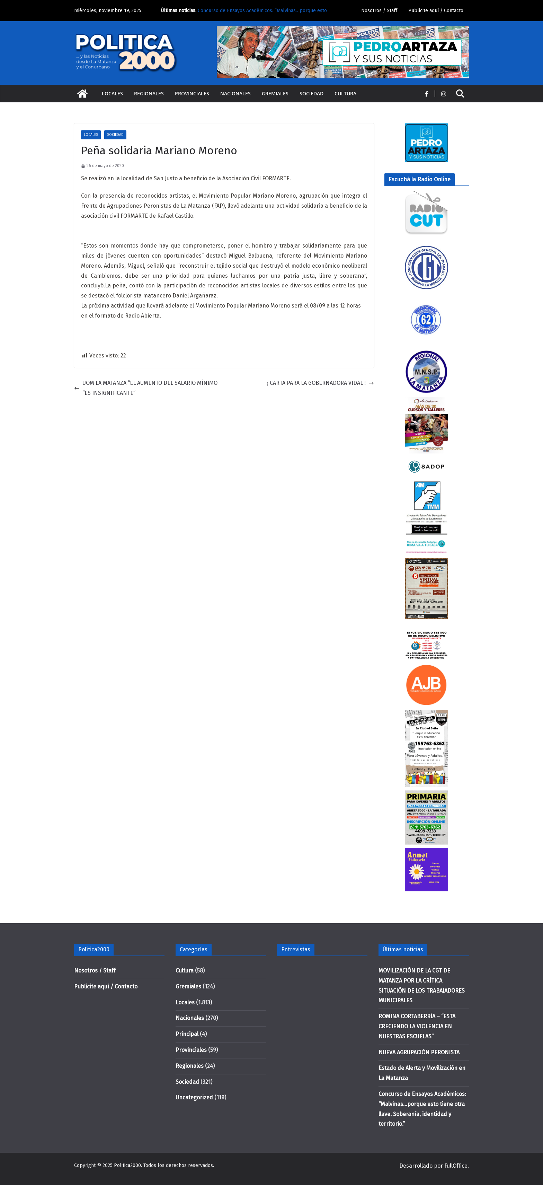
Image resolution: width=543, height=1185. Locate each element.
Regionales (149, 93)
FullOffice (456, 1165)
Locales (112, 93)
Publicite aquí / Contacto (435, 11)
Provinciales (192, 93)
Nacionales (235, 93)
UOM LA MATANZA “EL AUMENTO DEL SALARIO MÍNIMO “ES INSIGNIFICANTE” (145, 388)
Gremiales (275, 93)
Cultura (345, 93)
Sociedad (311, 93)
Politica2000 (127, 1165)
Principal (187, 1034)
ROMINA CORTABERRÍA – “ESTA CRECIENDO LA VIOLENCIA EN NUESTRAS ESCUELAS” (417, 1026)
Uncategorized (194, 1097)
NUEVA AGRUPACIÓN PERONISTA (419, 1052)
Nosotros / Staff (379, 11)
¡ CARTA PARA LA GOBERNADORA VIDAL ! (320, 383)
